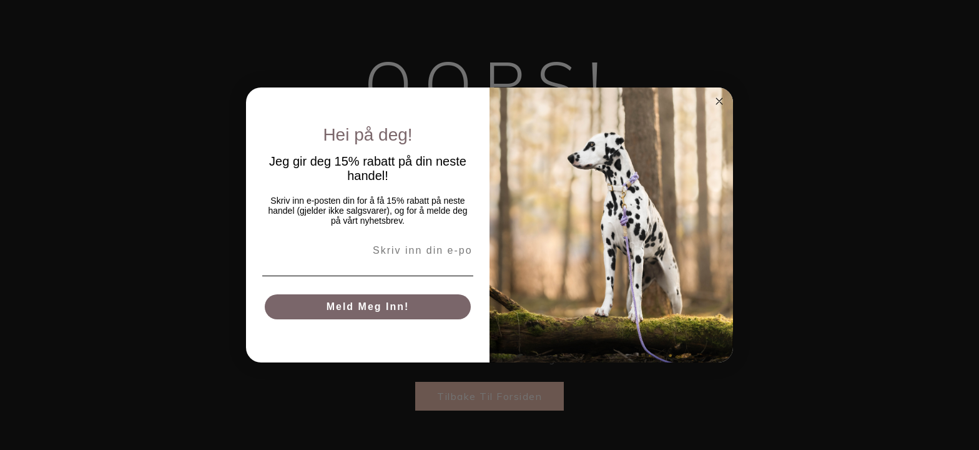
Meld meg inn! (368, 306)
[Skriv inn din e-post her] (367, 250)
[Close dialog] (719, 101)
